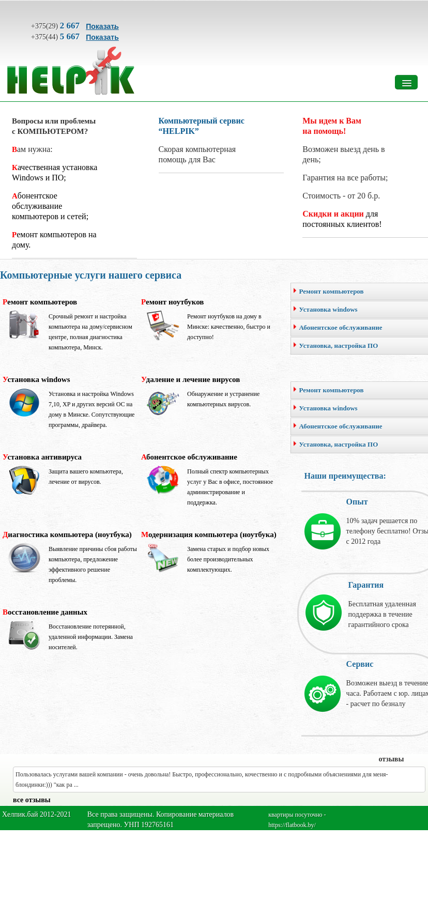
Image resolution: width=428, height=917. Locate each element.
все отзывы (32, 800)
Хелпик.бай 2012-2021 (36, 814)
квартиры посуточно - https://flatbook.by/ (297, 820)
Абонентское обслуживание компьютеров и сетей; (50, 206)
